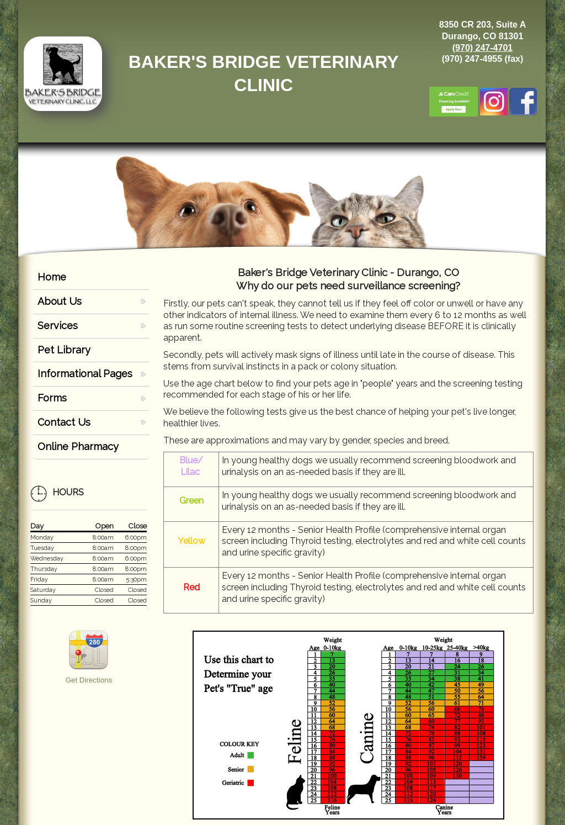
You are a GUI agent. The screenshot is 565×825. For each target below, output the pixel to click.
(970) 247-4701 (482, 47)
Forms (52, 398)
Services (58, 325)
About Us (60, 301)
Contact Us (64, 422)
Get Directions (89, 680)
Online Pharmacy (78, 446)
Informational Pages (85, 373)
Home (52, 277)
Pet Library (64, 350)
